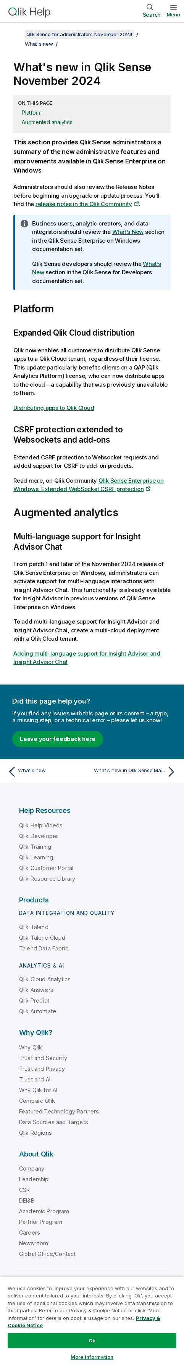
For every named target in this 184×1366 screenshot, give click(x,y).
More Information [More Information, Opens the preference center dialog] (92, 1357)
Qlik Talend (33, 927)
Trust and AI (34, 1079)
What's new (39, 44)
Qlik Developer (38, 836)
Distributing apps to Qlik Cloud (53, 407)
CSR (24, 1190)
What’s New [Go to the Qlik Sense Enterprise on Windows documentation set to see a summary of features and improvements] (128, 231)
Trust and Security (43, 1058)
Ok (92, 1340)
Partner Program (40, 1222)
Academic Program (44, 1211)
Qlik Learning (36, 857)
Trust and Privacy (42, 1068)
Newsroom (33, 1243)
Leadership (34, 1179)
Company (31, 1168)
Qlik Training (35, 846)
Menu (173, 14)
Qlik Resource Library (47, 878)
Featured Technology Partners (59, 1111)
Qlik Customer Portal (46, 868)
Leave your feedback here (57, 738)
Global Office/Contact (47, 1254)
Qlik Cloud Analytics (45, 979)
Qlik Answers (36, 990)
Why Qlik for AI (38, 1090)
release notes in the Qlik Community (84, 204)
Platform (32, 112)
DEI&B (26, 1200)
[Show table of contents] (15, 34)
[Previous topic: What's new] (48, 772)
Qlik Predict (34, 1000)
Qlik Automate (37, 1011)
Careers (29, 1232)
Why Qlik (30, 1047)
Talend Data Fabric (43, 948)
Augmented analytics (47, 122)
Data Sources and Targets (53, 1122)
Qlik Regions (35, 1132)
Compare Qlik (37, 1100)
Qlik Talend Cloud (42, 937)
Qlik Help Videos (41, 825)
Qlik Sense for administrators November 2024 (79, 34)
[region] (92, 1321)
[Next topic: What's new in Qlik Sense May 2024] (136, 772)
